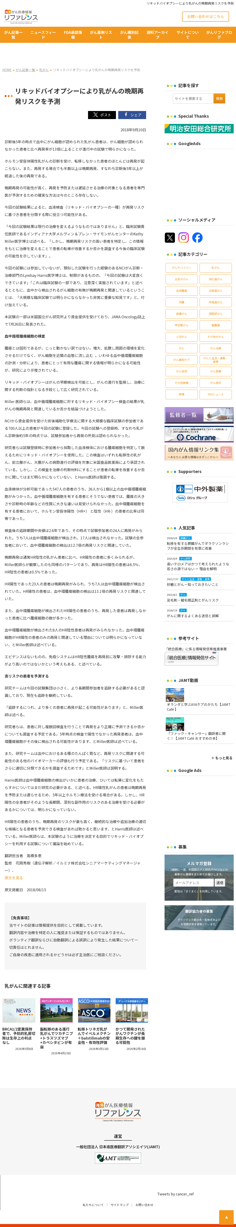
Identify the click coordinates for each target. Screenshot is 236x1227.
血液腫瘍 (181, 278)
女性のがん (182, 267)
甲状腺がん (182, 313)
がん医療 (215, 359)
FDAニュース (216, 382)
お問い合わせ (144, 1192)
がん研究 (181, 359)
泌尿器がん (216, 278)
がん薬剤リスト (101, 34)
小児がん (181, 324)
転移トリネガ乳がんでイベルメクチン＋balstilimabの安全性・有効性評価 (94, 1023)
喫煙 (181, 382)
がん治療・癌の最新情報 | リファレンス (53, 1219)
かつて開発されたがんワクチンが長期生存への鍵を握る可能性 (130, 1023)
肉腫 (181, 290)
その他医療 (182, 370)
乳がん (216, 255)
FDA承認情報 (73, 34)
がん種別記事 (129, 34)
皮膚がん (181, 301)
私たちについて (93, 1192)
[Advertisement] (200, 167)
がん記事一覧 (13, 34)
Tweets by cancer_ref (175, 1181)
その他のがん (215, 324)
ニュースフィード (43, 34)
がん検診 (215, 370)
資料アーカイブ (157, 34)
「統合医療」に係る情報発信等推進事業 (196, 636)
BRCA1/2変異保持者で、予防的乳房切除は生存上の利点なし (18, 1023)
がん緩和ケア (181, 347)
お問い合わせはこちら (205, 16)
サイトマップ (120, 1192)
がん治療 (215, 336)
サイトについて (188, 34)
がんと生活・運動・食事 (215, 347)
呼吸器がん (216, 290)
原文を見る (14, 865)
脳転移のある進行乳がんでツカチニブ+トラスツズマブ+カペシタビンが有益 (56, 1025)
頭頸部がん (216, 301)
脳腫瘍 (216, 313)
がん (181, 336)
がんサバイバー (181, 255)
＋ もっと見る (222, 745)
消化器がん (216, 267)
